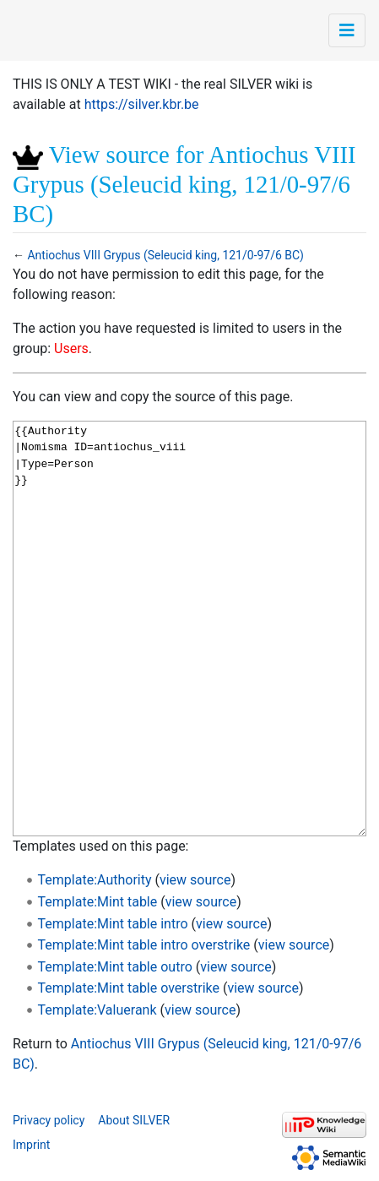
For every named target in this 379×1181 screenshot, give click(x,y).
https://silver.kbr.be (141, 104)
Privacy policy (48, 1120)
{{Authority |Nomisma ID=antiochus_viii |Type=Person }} (189, 628)
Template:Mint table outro (115, 967)
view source (195, 880)
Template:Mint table (98, 902)
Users (71, 348)
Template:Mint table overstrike (128, 988)
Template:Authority (95, 880)
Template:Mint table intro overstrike (144, 945)
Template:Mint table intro (113, 924)
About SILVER (134, 1120)
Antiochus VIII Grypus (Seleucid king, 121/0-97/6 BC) (165, 255)
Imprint (31, 1144)
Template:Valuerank (97, 1010)
